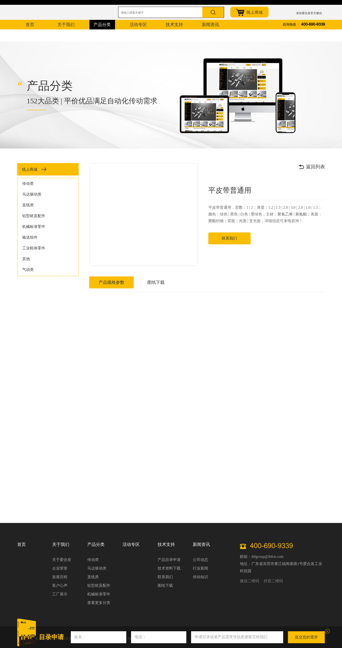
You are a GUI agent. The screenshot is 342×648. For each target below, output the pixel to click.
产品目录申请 (169, 560)
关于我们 (60, 544)
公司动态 (200, 560)
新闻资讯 (201, 544)
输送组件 (30, 237)
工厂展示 (59, 594)
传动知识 (200, 577)
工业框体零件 (33, 248)
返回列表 (311, 166)
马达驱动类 (31, 194)
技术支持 (166, 544)
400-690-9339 (313, 24)
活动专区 (131, 544)
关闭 (327, 631)
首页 (21, 544)
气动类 (28, 270)
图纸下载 (133, 282)
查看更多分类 (98, 603)
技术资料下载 (169, 568)
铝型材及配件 (33, 216)
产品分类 (96, 544)
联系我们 (229, 238)
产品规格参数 (104, 282)
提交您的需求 (306, 637)
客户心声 (59, 585)
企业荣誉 (59, 568)
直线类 (28, 205)
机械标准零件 (33, 227)
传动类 (28, 183)
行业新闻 (200, 568)
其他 (26, 259)
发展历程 (59, 577)
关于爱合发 (61, 560)
